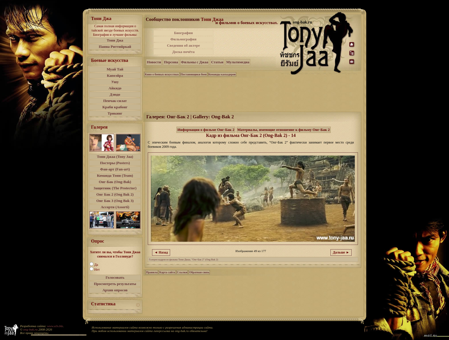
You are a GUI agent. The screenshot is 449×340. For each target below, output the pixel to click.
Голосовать (115, 277)
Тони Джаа (212, 19)
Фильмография (183, 39)
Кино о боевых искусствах (162, 74)
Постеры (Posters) (115, 163)
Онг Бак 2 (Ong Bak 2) (114, 194)
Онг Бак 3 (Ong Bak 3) (114, 201)
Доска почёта (183, 52)
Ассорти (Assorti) (115, 207)
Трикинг (115, 113)
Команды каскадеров (222, 74)
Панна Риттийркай (115, 46)
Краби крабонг (115, 107)
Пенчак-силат (115, 101)
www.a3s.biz (55, 326)
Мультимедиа (237, 62)
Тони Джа (115, 40)
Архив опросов (115, 290)
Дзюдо (115, 94)
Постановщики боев (194, 74)
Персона (171, 62)
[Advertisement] (247, 42)
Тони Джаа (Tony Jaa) (115, 156)
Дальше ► (341, 252)
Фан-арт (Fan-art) (115, 169)
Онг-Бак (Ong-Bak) (115, 182)
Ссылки (182, 272)
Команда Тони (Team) (115, 175)
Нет (97, 270)
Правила (151, 272)
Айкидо (115, 88)
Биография (183, 33)
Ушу (115, 82)
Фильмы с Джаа (194, 62)
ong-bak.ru (30, 329)
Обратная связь (199, 272)
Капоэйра (115, 75)
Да (96, 265)
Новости (154, 62)
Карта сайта (167, 272)
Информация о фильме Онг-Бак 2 (205, 129)
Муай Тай (115, 69)
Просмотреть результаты (115, 284)
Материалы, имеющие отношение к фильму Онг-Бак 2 (283, 129)
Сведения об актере (183, 45)
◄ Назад (161, 252)
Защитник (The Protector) (115, 188)
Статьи (217, 62)
